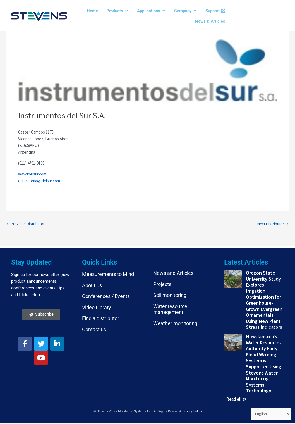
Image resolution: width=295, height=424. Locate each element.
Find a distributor (100, 319)
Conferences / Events (106, 297)
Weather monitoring (175, 324)
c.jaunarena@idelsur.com (39, 180)
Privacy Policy (192, 412)
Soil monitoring (169, 296)
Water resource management (170, 310)
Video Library (96, 308)
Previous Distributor (26, 224)
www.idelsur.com (32, 174)
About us (92, 286)
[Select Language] (270, 413)
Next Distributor (272, 224)
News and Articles (173, 274)
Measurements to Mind (108, 275)
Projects (162, 284)
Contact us (94, 330)
